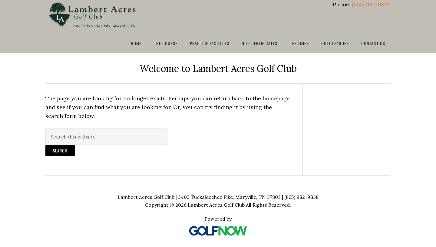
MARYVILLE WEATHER (353, 116)
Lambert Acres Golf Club (93, 14)
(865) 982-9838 (371, 4)
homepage (276, 98)
